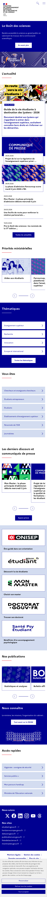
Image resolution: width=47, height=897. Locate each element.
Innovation (8, 343)
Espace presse (23, 518)
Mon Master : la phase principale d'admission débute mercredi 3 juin (20, 200)
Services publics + (11, 776)
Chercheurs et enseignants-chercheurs (19, 391)
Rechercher (38, 2)
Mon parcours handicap (14, 785)
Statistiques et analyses (15, 686)
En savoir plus (23, 45)
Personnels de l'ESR (12, 425)
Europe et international (13, 351)
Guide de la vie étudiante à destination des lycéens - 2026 (22, 111)
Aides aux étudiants (14, 278)
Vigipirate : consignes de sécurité (17, 767)
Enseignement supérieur (14, 326)
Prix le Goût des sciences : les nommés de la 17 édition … (23, 227)
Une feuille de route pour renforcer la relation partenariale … (21, 213)
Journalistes (9, 434)
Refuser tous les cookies (23, 886)
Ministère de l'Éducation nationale (18, 793)
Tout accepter (23, 892)
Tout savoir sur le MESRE (23, 722)
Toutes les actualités (23, 235)
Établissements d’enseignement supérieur (21, 416)
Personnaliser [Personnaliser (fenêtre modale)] (23, 881)
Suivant (32, 296)
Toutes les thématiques (23, 360)
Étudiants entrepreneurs (14, 399)
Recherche (8, 334)
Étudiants (8, 408)
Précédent (15, 296)
